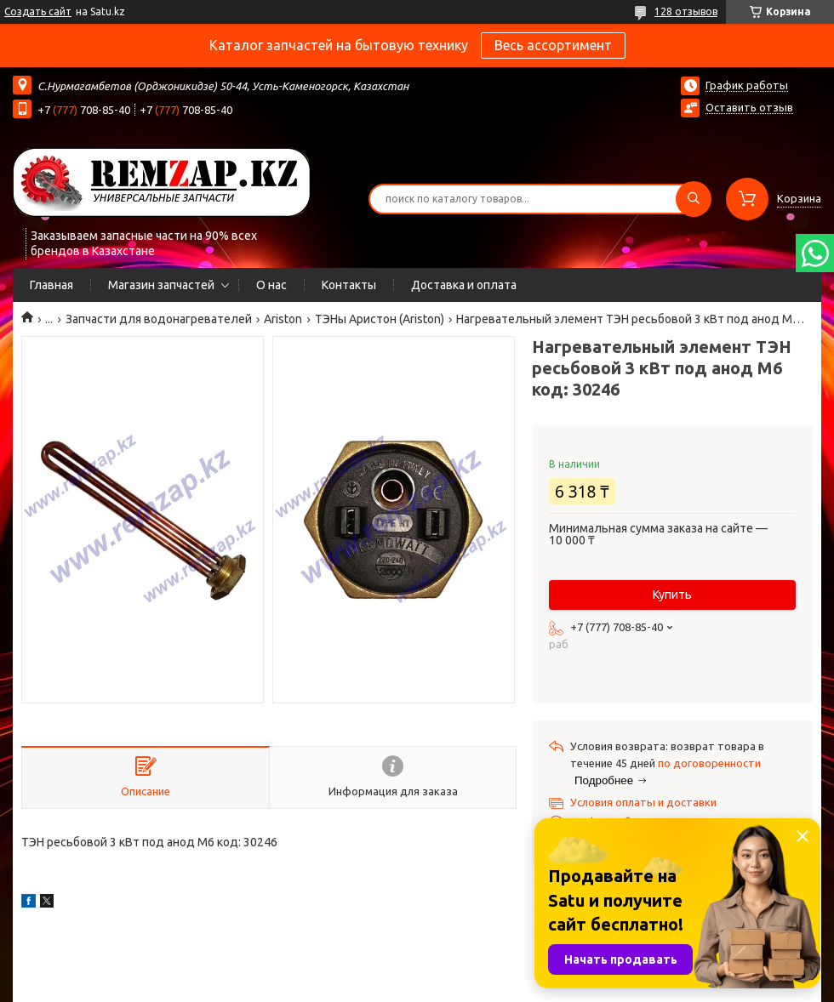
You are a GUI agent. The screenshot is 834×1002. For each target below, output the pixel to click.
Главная (51, 285)
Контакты (349, 285)
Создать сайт (37, 11)
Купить (672, 594)
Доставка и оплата (464, 285)
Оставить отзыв (749, 107)
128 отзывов (685, 11)
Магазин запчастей (161, 285)
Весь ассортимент (553, 45)
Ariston (283, 319)
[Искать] (693, 199)
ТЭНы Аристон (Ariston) (379, 319)
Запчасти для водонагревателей (159, 319)
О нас (271, 285)
